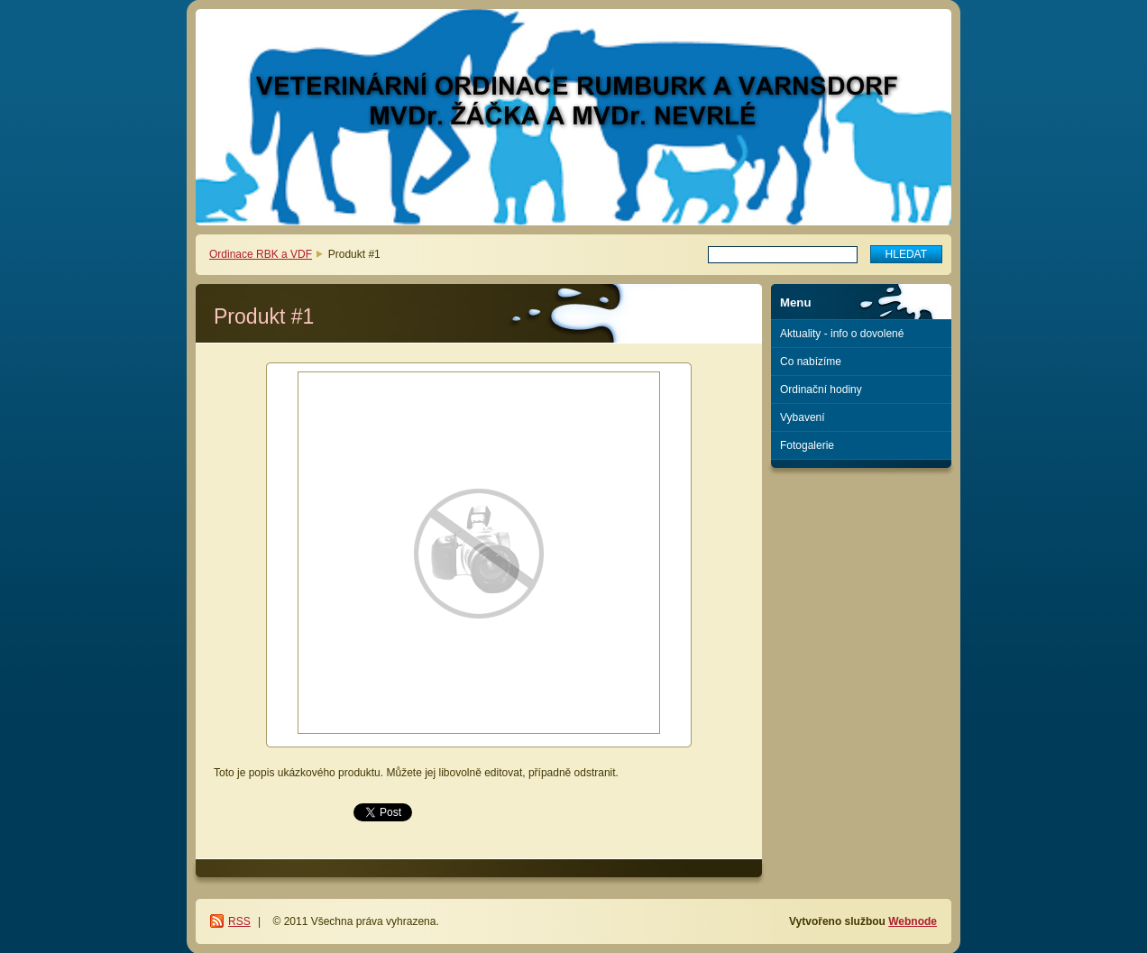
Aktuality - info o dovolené (842, 333)
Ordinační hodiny (821, 389)
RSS (239, 921)
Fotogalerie (807, 445)
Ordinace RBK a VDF (260, 254)
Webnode (912, 921)
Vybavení (802, 417)
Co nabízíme (810, 361)
